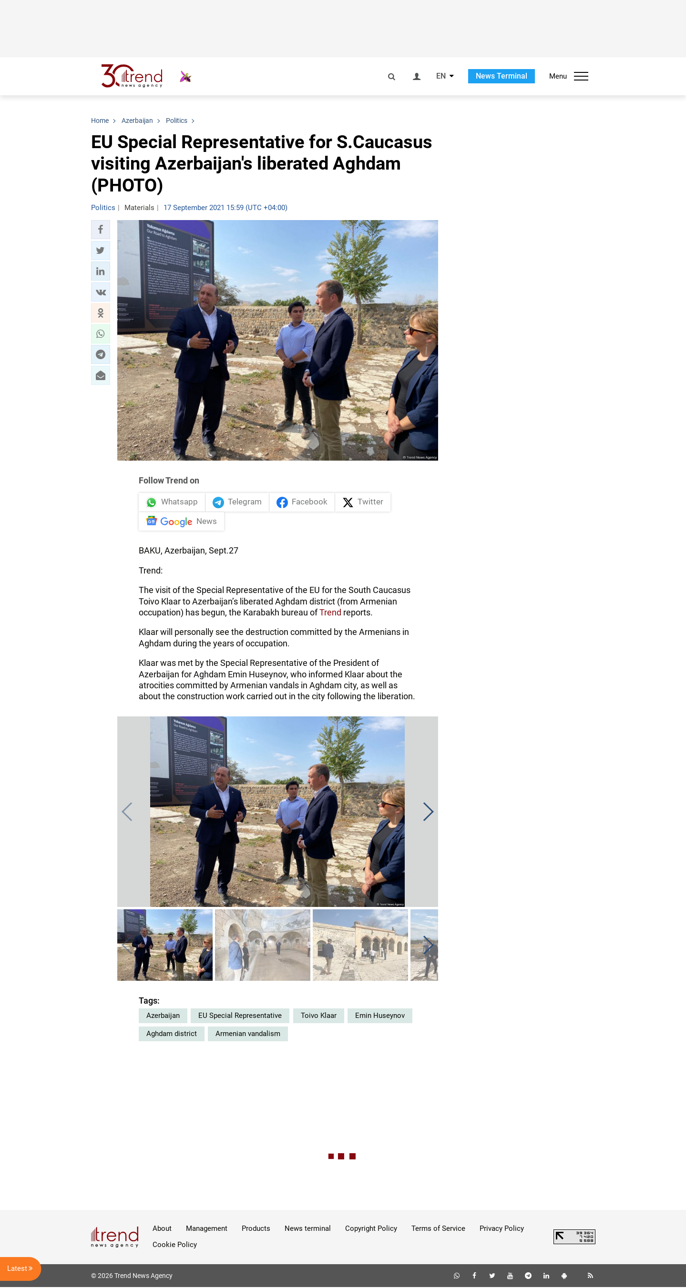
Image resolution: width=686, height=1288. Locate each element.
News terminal (308, 1229)
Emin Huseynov (380, 1016)
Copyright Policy (371, 1229)
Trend (330, 613)
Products (256, 1229)
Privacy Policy (502, 1229)
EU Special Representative (240, 1016)
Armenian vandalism (247, 1034)
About (162, 1229)
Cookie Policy (175, 1245)
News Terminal (501, 75)
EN (441, 76)
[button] (100, 229)
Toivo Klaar (319, 1016)
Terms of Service (438, 1229)
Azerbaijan (163, 1016)
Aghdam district (171, 1034)
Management (206, 1229)
